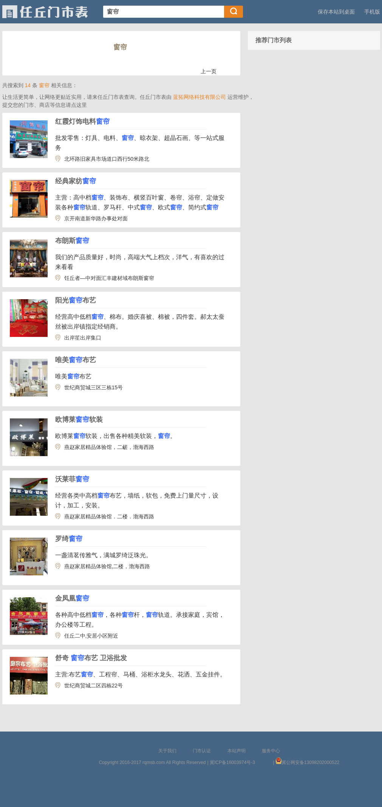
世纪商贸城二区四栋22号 (93, 685)
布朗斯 (72, 240)
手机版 (372, 12)
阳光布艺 (75, 300)
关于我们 (167, 750)
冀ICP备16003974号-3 (232, 762)
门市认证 (202, 750)
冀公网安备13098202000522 (310, 762)
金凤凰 (72, 598)
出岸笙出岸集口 (82, 338)
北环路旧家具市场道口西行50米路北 (107, 159)
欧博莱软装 (79, 419)
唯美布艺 (75, 360)
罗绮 (68, 539)
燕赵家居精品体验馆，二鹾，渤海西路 (109, 447)
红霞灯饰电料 (82, 121)
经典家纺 (75, 181)
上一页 (209, 71)
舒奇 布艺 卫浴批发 (91, 658)
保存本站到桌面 (336, 12)
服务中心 (271, 750)
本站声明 (236, 750)
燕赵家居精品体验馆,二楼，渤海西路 (107, 566)
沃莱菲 (72, 479)
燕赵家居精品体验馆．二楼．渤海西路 (109, 516)
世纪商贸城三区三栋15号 (93, 387)
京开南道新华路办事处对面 (96, 218)
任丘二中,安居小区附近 (91, 636)
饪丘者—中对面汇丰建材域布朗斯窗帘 (109, 278)
